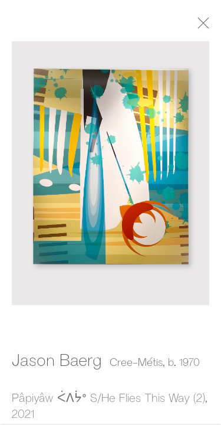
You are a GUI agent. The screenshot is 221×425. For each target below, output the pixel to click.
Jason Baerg (57, 361)
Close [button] (203, 26)
